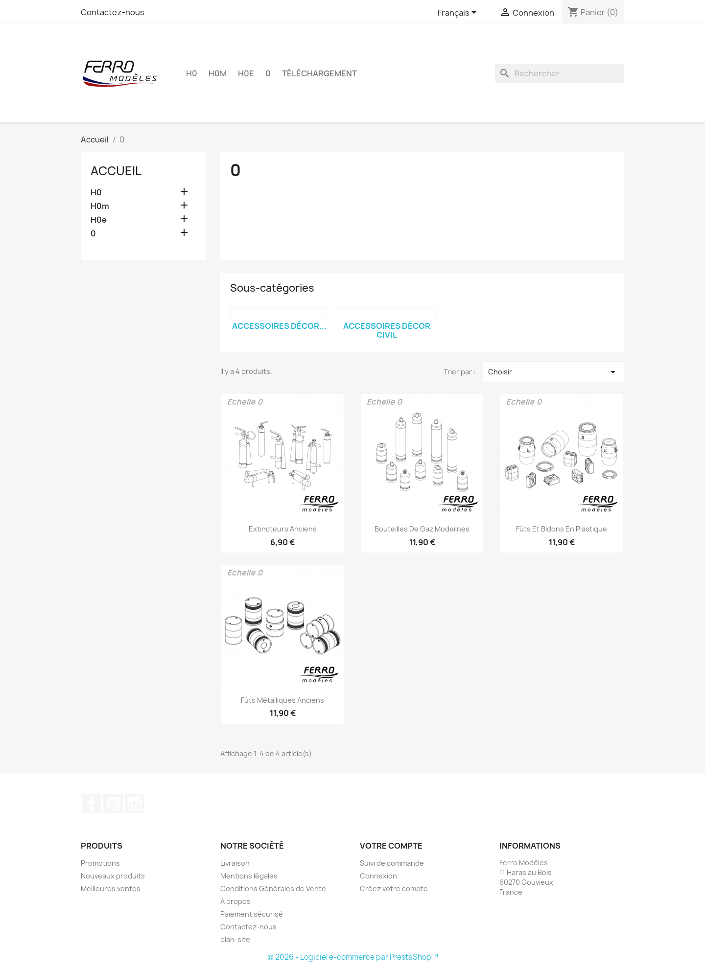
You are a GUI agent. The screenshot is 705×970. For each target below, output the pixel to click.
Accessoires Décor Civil (386, 330)
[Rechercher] (559, 73)
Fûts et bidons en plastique (561, 528)
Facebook (91, 803)
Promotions (100, 863)
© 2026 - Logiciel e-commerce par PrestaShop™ (352, 957)
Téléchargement (319, 73)
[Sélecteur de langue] (459, 13)
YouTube (113, 803)
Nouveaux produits (113, 875)
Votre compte (391, 845)
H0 (191, 73)
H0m (218, 73)
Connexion (378, 875)
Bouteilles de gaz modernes (422, 528)
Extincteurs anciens (283, 528)
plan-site (235, 939)
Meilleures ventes (111, 888)
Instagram (134, 803)
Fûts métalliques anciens (282, 700)
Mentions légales (249, 875)
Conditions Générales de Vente (273, 888)
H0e (246, 73)
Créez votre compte (394, 888)
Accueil (116, 170)
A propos (235, 901)
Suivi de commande (392, 863)
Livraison (235, 863)
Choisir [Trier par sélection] (553, 372)
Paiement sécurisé (251, 914)
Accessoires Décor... (279, 326)
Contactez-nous (112, 12)
